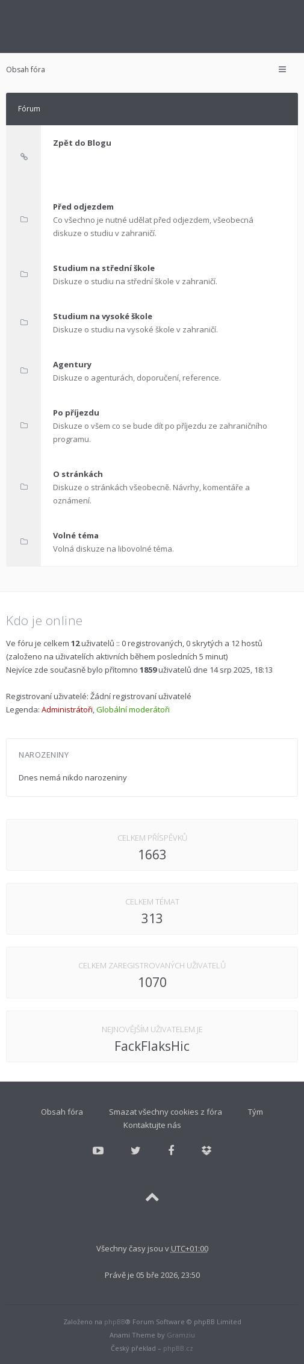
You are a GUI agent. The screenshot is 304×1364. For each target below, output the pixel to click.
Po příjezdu (76, 412)
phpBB (114, 1321)
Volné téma (76, 535)
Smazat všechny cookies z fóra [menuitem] (165, 1111)
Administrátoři (67, 709)
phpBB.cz (178, 1348)
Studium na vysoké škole (102, 316)
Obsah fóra (25, 69)
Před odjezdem (83, 206)
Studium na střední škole (104, 268)
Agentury (72, 364)
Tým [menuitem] (255, 1111)
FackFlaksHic (152, 1046)
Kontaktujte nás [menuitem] (152, 1125)
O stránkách (78, 474)
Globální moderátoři (133, 709)
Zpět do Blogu (82, 142)
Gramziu (181, 1334)
